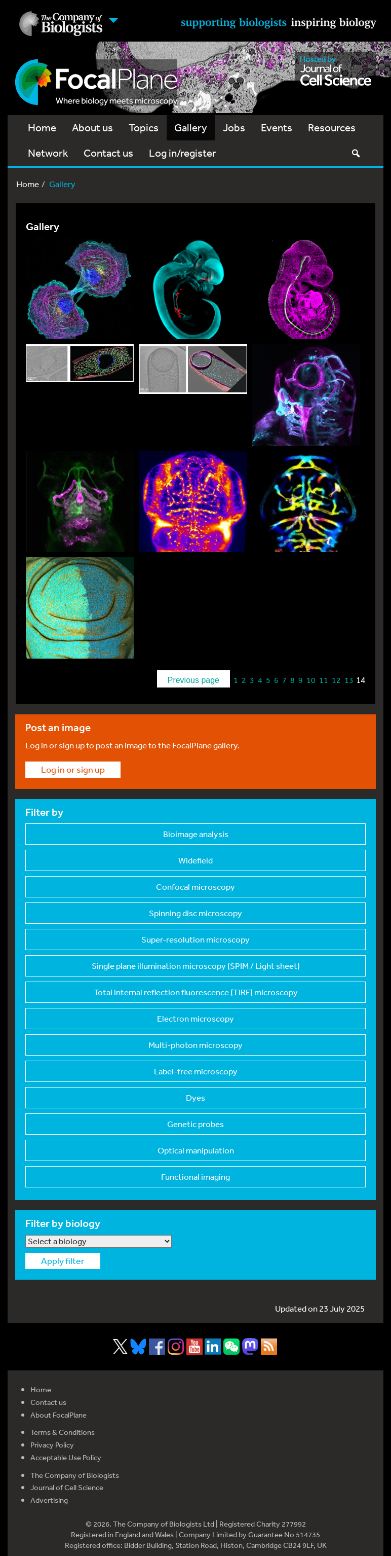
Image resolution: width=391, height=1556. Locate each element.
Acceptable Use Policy (65, 1457)
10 (311, 680)
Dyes (195, 1097)
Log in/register (182, 153)
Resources (332, 127)
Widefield (195, 860)
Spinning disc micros (195, 913)
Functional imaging (195, 1176)
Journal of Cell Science (66, 1487)
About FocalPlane (58, 1415)
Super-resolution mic (195, 939)
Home (42, 127)
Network (48, 153)
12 (336, 680)
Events (276, 127)
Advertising (49, 1500)
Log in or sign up (73, 769)
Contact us (108, 153)
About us (92, 127)
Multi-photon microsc (195, 1044)
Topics (144, 127)
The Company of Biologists (74, 1475)
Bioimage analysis (195, 833)
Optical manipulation (196, 1150)
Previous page (193, 680)
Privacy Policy (52, 1445)
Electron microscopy (195, 1018)
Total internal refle (196, 992)
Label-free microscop (196, 1071)
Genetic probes (195, 1123)
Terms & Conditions (62, 1432)
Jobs (234, 127)
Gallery (190, 127)
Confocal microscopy (195, 886)
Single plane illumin (196, 965)
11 (323, 680)
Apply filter (63, 1260)
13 (349, 680)
